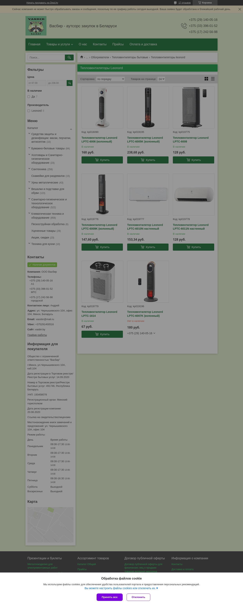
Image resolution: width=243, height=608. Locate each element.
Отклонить (138, 597)
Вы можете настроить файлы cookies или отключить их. (120, 588)
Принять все (110, 597)
